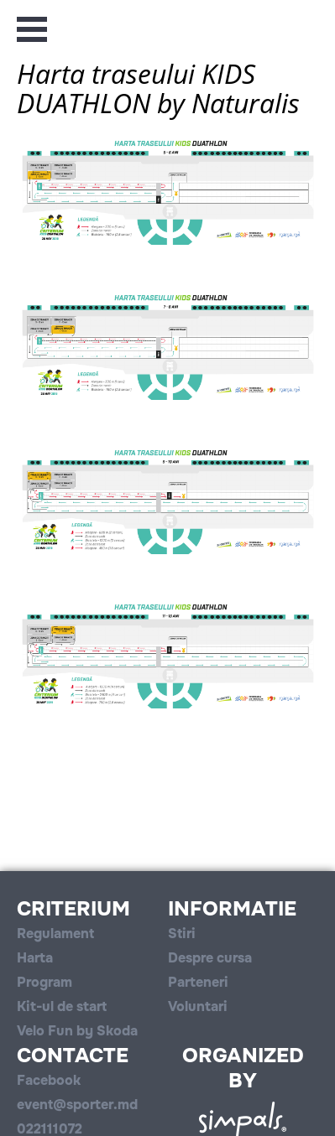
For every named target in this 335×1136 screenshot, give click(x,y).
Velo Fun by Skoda (77, 1031)
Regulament (55, 933)
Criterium (73, 908)
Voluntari (198, 1006)
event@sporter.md (77, 1104)
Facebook (49, 1080)
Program (44, 982)
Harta (35, 958)
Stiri (182, 933)
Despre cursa (210, 958)
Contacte (72, 1055)
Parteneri (198, 982)
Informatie (232, 908)
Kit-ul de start (62, 1006)
